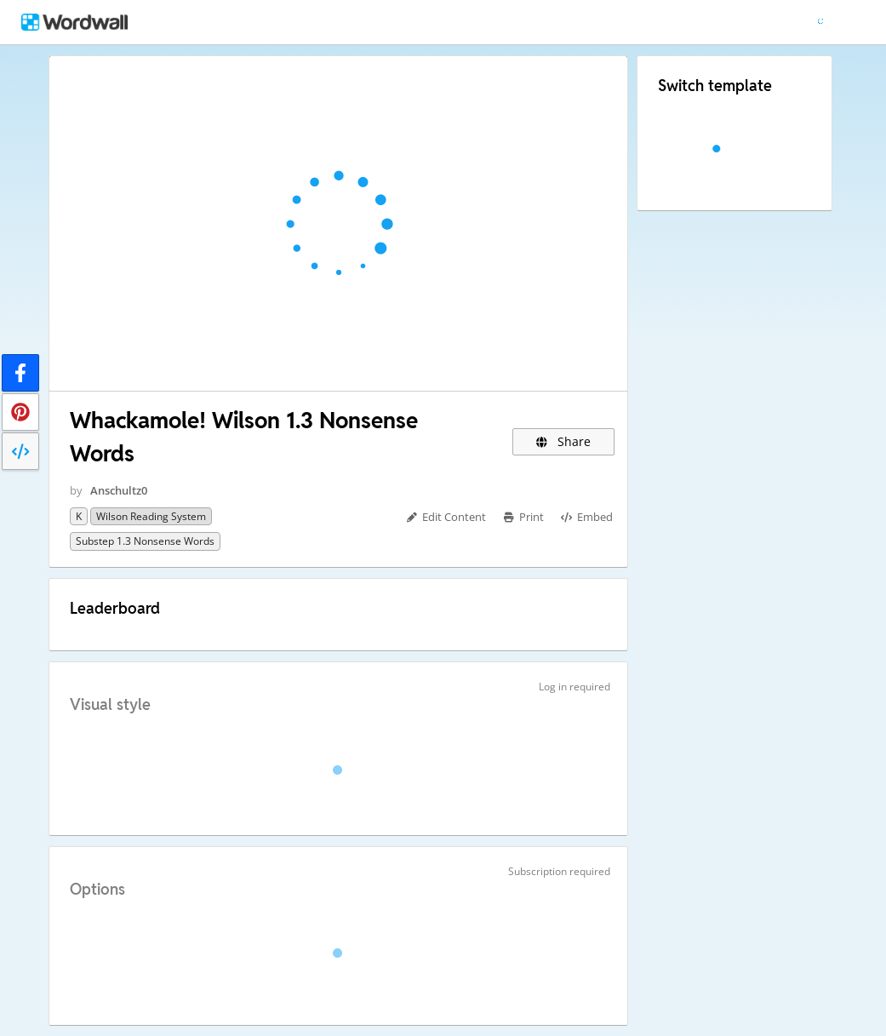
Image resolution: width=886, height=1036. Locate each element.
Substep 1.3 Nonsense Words (145, 541)
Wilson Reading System (151, 516)
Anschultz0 (118, 490)
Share (564, 441)
